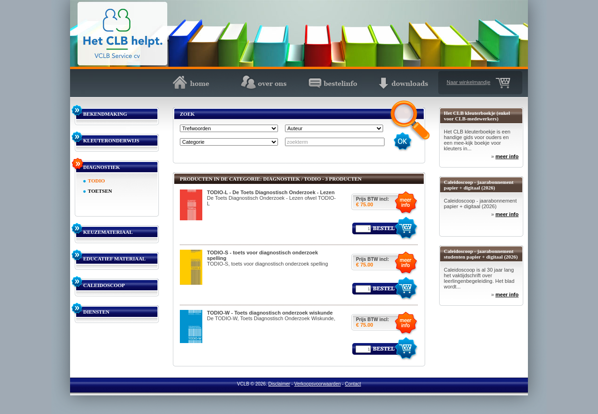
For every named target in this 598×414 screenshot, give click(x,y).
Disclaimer (279, 383)
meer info (507, 156)
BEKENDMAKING (105, 114)
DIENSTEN (96, 312)
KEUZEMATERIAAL (108, 232)
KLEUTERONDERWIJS (111, 140)
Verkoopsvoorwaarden (317, 383)
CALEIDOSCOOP (104, 285)
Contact (353, 383)
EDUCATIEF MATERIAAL (114, 258)
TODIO (96, 180)
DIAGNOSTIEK (101, 167)
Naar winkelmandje (469, 82)
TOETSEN (100, 191)
